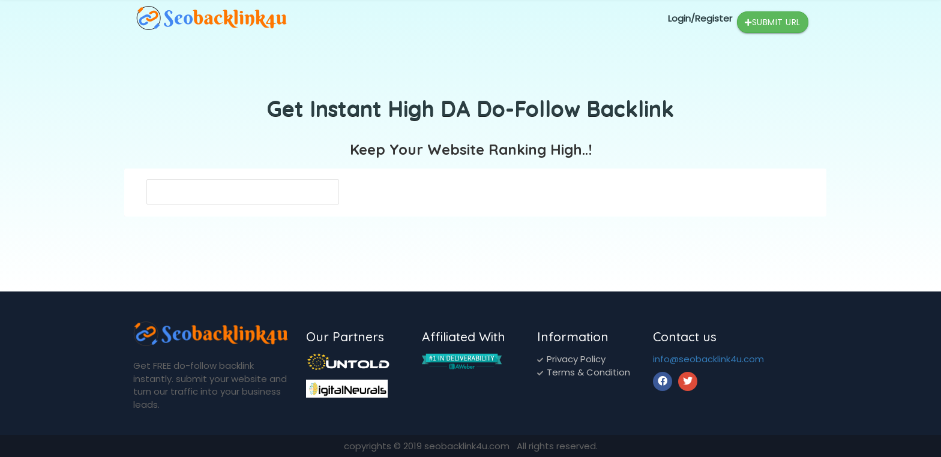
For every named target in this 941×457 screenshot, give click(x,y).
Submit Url (773, 22)
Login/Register (700, 18)
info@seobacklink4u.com (708, 359)
